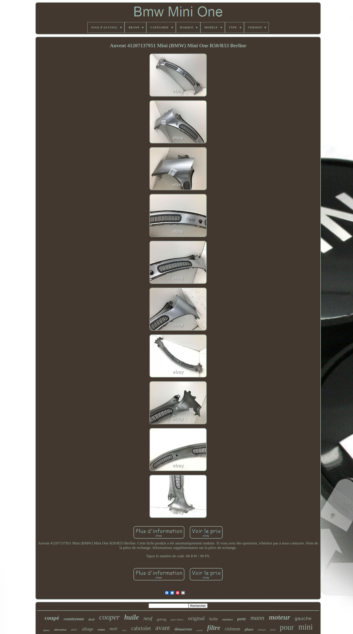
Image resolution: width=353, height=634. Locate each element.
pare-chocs (177, 619)
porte (241, 619)
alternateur (60, 629)
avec (74, 629)
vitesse (262, 629)
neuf (147, 618)
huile (131, 617)
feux (124, 630)
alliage (87, 629)
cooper (109, 617)
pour (287, 627)
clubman (232, 628)
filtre (213, 627)
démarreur (183, 629)
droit (91, 619)
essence (227, 619)
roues (101, 629)
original (196, 618)
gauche (303, 618)
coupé (52, 618)
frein (272, 629)
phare (249, 629)
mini (305, 627)
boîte (213, 618)
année (200, 630)
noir (113, 628)
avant (162, 627)
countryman (74, 619)
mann (257, 617)
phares (46, 630)
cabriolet (141, 628)
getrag (161, 619)
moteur (279, 617)
